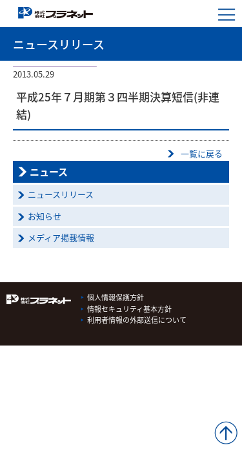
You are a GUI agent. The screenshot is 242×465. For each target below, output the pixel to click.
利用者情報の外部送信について (137, 320)
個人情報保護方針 (115, 297)
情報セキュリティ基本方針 (129, 309)
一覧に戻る (202, 153)
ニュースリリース (61, 194)
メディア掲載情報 (61, 237)
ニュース (49, 172)
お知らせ (44, 216)
